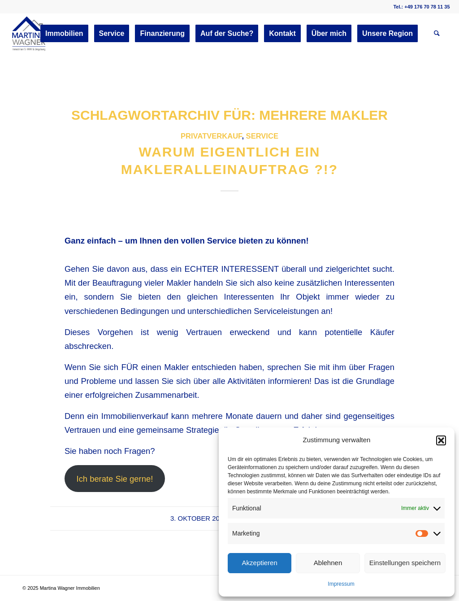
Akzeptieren (259, 562)
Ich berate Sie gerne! (115, 478)
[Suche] (437, 33)
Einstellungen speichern (405, 562)
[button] (441, 440)
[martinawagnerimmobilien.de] (29, 33)
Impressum (341, 584)
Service (262, 136)
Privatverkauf (211, 136)
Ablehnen (328, 562)
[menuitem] (64, 33)
